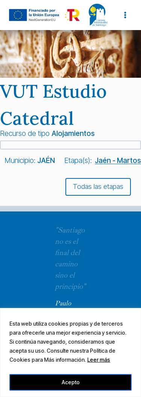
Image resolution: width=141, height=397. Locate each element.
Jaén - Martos (118, 160)
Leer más (98, 359)
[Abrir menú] (125, 15)
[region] (70, 352)
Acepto (71, 382)
